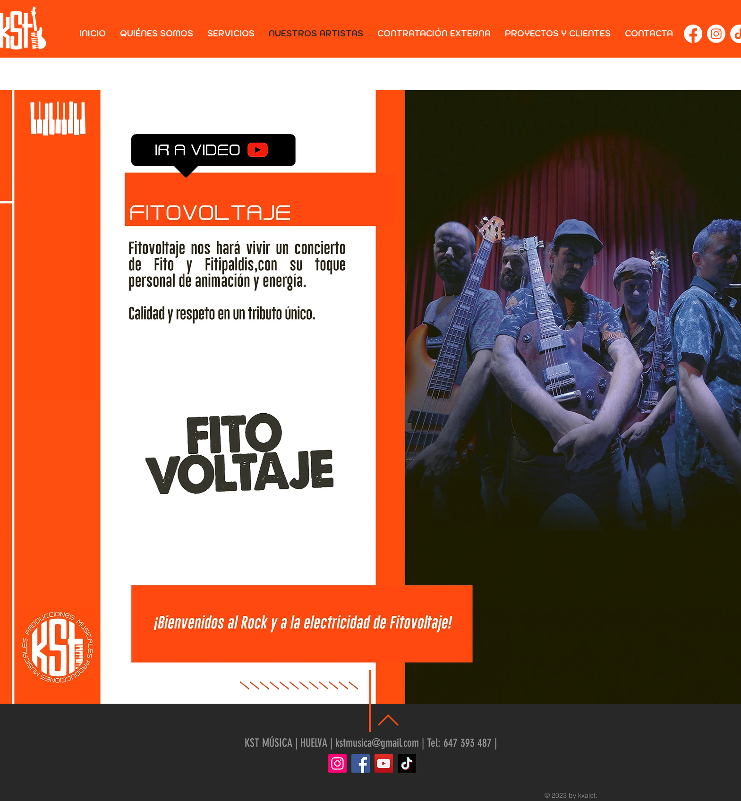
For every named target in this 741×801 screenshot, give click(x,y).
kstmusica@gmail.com (377, 743)
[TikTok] (407, 763)
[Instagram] (716, 34)
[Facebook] (693, 34)
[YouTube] (384, 763)
